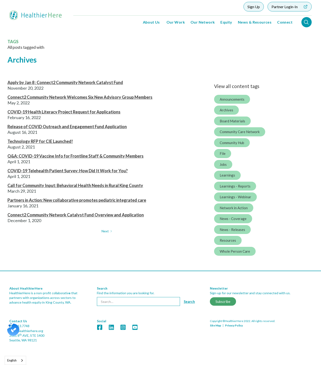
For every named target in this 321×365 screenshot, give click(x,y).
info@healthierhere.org (26, 331)
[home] (35, 15)
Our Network (202, 22)
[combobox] (15, 360)
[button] (151, 22)
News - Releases (232, 229)
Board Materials (232, 121)
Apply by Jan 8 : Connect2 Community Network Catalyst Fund (65, 82)
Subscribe (222, 301)
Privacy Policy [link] (234, 325)
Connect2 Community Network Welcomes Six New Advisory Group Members (79, 97)
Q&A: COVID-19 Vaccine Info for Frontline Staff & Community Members (75, 156)
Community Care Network (240, 132)
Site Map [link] (215, 325)
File (223, 153)
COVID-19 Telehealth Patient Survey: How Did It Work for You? (67, 170)
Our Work (175, 22)
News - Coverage (233, 218)
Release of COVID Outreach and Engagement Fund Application (67, 126)
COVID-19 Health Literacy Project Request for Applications (63, 111)
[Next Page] (107, 231)
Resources (228, 240)
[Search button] (189, 301)
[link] (99, 327)
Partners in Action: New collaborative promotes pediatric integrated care (76, 200)
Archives (226, 110)
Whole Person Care (235, 251)
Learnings (227, 175)
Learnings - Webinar (235, 197)
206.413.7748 (19, 326)
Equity (226, 22)
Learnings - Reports (235, 186)
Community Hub (232, 143)
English (12, 360)
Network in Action (234, 208)
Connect (285, 22)
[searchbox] (138, 301)
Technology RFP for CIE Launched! (40, 141)
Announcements (232, 99)
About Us (151, 22)
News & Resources (255, 22)
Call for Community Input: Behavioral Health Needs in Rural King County (75, 185)
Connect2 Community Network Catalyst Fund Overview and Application (75, 214)
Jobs (223, 164)
